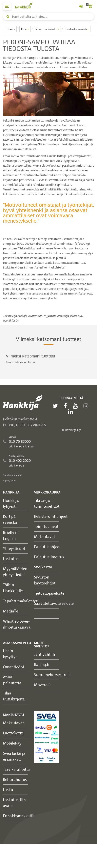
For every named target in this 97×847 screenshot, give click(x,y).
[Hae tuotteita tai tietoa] (48, 16)
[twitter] (56, 406)
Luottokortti (13, 733)
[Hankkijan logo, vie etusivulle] (26, 5)
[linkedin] (71, 411)
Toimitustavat (46, 526)
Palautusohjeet (47, 546)
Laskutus (11, 558)
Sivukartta (43, 567)
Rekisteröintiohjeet (51, 516)
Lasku (8, 789)
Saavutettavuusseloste (54, 603)
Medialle (10, 611)
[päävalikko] (7, 6)
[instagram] (87, 406)
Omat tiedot (13, 666)
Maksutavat (44, 536)
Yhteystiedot (14, 548)
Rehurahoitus (15, 779)
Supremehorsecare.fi (52, 674)
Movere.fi (42, 684)
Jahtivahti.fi (44, 654)
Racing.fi (41, 664)
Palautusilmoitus (49, 556)
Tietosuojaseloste (49, 593)
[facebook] (66, 406)
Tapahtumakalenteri (21, 601)
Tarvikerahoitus (16, 769)
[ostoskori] (90, 6)
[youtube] (76, 406)
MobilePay (12, 743)
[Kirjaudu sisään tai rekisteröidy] (81, 6)
